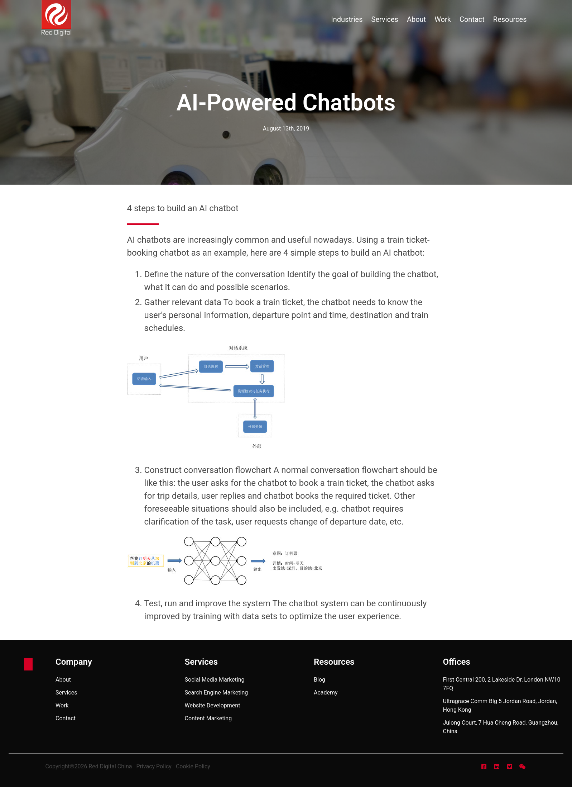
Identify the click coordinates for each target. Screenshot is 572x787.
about (416, 19)
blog (319, 679)
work (442, 19)
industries (346, 19)
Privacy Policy (154, 766)
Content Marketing (208, 718)
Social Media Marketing (215, 679)
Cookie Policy (193, 766)
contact (472, 19)
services (384, 19)
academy (326, 692)
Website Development (212, 705)
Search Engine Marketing (216, 692)
